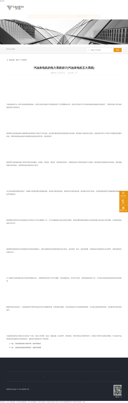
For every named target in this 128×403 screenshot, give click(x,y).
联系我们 (111, 16)
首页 (17, 60)
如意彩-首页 (55, 402)
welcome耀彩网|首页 (65, 402)
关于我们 (31, 16)
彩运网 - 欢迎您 (46, 402)
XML (27, 390)
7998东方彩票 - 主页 (78, 402)
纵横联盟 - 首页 (26, 402)
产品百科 (95, 16)
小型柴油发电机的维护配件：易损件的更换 (91, 347)
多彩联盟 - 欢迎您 (15, 402)
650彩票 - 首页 (4, 402)
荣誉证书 (63, 16)
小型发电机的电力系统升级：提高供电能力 (91, 343)
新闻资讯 (79, 16)
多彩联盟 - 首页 (36, 402)
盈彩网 (2, 1)
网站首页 (15, 16)
